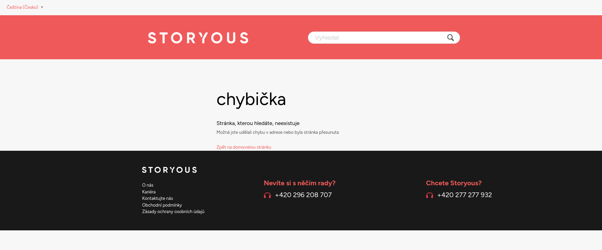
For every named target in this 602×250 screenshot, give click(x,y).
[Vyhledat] (384, 38)
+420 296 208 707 (303, 195)
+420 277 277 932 (464, 195)
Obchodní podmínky (162, 205)
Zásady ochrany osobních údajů (173, 211)
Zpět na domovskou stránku (244, 147)
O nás (147, 185)
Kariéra (149, 191)
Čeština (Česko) (23, 7)
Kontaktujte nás (157, 198)
